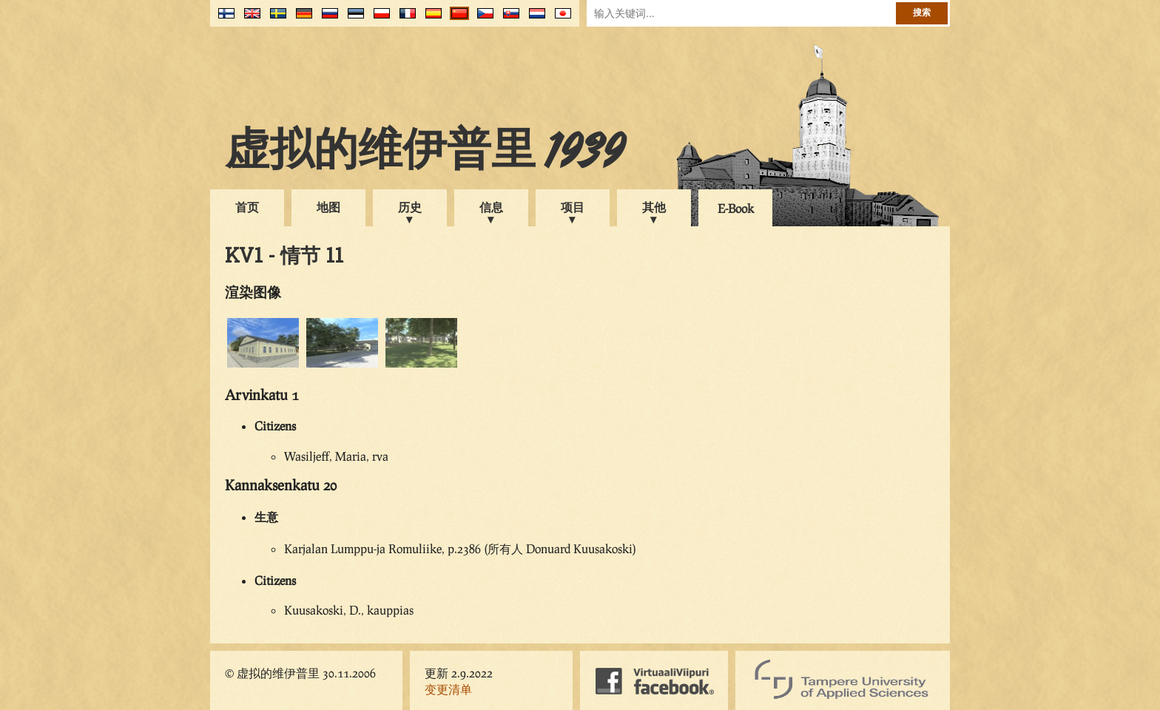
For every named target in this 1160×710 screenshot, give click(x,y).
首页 (247, 207)
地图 (328, 207)
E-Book (736, 208)
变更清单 (448, 689)
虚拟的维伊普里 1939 (424, 153)
